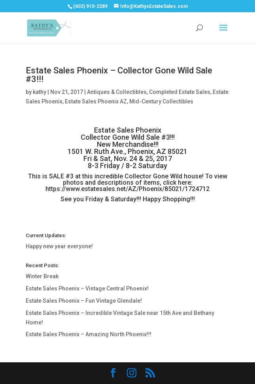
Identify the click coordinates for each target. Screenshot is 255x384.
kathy (39, 92)
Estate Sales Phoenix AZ (96, 101)
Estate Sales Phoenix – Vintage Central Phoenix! (87, 288)
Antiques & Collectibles (117, 92)
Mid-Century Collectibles (161, 101)
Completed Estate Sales (179, 92)
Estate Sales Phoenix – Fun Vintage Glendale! (84, 301)
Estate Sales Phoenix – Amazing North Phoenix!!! (88, 334)
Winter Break (42, 276)
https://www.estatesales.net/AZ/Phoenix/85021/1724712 (127, 189)
